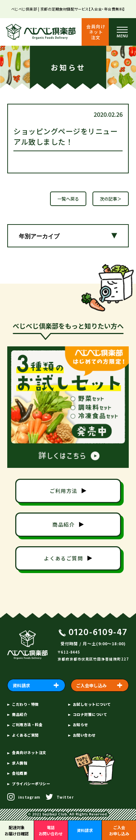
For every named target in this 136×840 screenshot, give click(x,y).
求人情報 (19, 763)
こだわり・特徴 (25, 704)
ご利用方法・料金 (27, 724)
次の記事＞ (110, 198)
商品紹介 (19, 714)
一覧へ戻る (68, 198)
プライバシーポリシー (31, 783)
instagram (29, 797)
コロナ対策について (90, 714)
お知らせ (80, 724)
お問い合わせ (84, 735)
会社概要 (19, 773)
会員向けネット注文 (96, 31)
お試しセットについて (92, 704)
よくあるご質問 (25, 735)
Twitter (65, 797)
